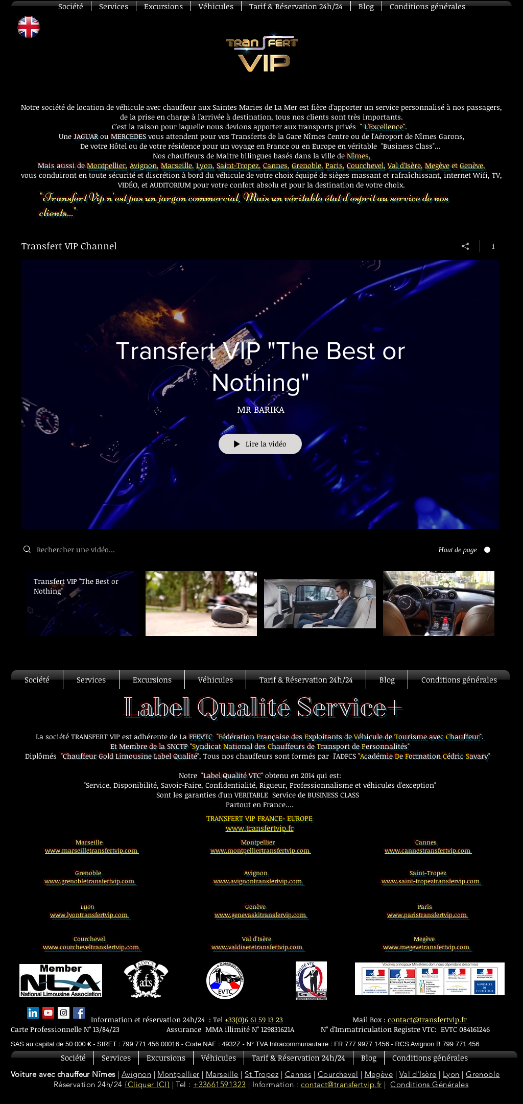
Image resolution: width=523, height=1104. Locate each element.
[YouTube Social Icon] (48, 1013)
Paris (334, 165)
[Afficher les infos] (490, 246)
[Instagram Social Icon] (63, 1013)
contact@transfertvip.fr (341, 1084)
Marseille (176, 165)
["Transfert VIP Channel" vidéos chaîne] (260, 610)
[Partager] (465, 246)
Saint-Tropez (238, 165)
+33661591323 (219, 1084)
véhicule (231, 175)
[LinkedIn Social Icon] (33, 1013)
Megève (437, 165)
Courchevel (365, 165)
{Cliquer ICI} (147, 1084)
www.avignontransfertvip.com (258, 881)
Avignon (143, 165)
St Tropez (261, 1074)
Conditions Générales (429, 1084)
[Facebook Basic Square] (79, 1013)
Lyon (204, 165)
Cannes (275, 165)
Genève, (472, 165)
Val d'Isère (404, 165)
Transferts (248, 136)
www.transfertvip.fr (260, 828)
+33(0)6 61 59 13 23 (254, 1019)
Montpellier (106, 165)
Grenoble (306, 165)
